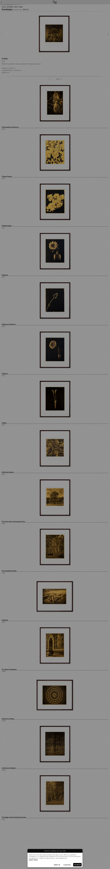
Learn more (33, 860)
